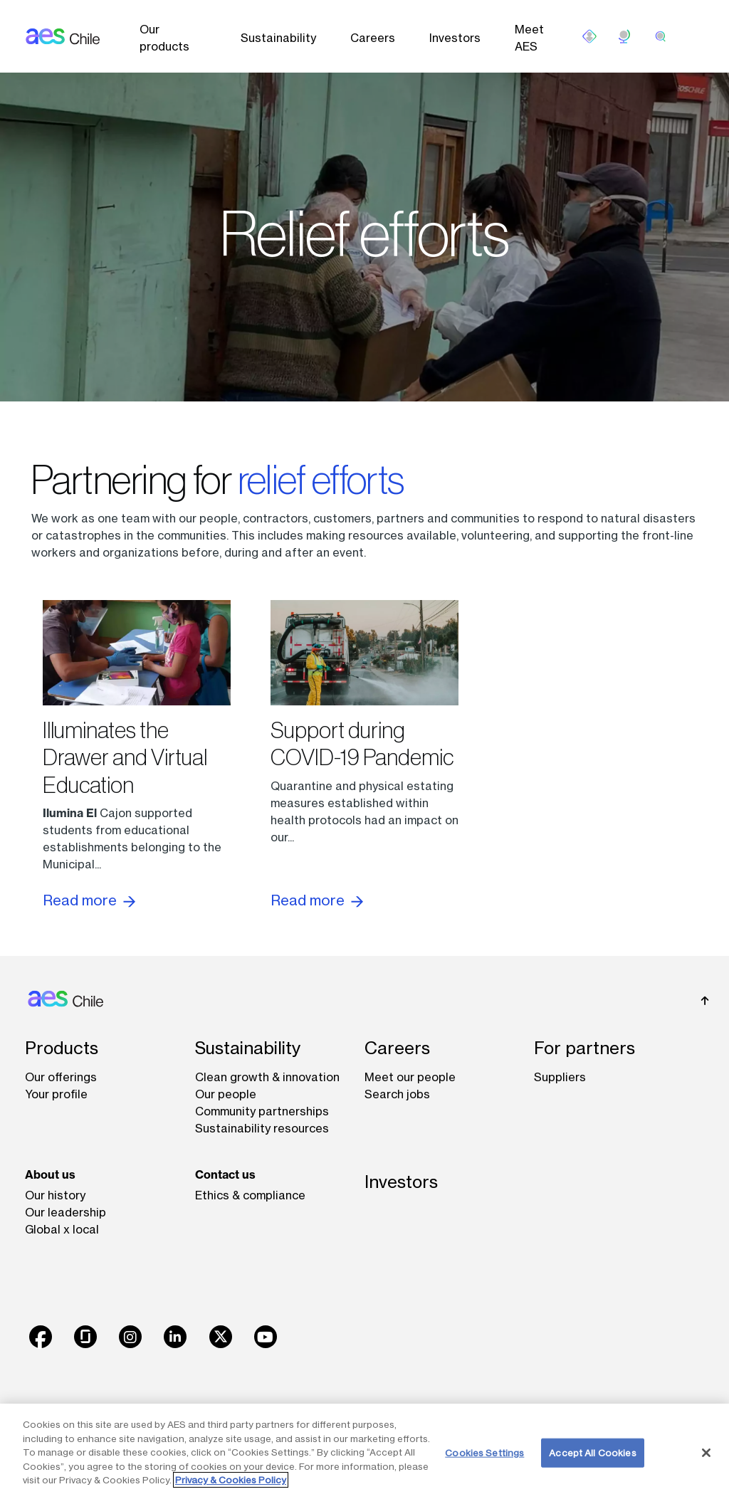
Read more (89, 900)
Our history (55, 1195)
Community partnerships (262, 1111)
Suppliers (560, 1077)
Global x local (62, 1229)
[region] (364, 1454)
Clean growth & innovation (267, 1077)
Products (61, 1048)
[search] (661, 36)
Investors (455, 38)
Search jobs (397, 1094)
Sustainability (278, 38)
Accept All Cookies (592, 1452)
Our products (164, 37)
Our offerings (61, 1077)
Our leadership (65, 1212)
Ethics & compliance (250, 1195)
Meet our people (410, 1077)
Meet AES (529, 37)
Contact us (225, 1174)
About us (50, 1174)
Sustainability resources (262, 1128)
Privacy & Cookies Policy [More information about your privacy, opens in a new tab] (230, 1479)
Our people (225, 1094)
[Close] (706, 1452)
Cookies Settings (484, 1452)
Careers (372, 38)
